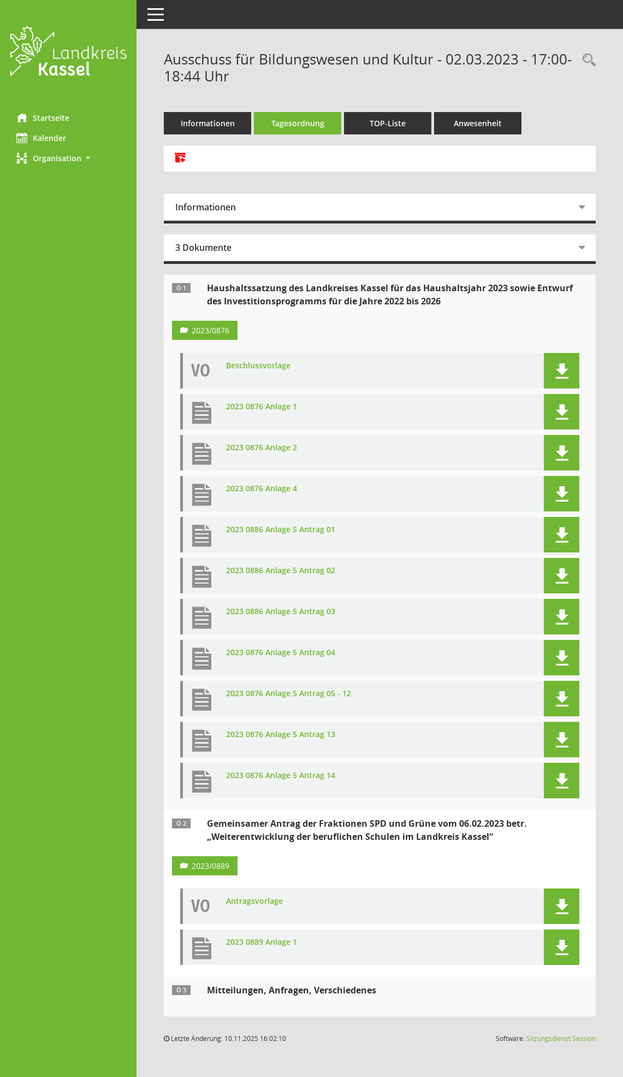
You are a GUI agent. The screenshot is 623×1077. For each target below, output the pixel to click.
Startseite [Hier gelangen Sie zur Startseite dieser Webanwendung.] (42, 117)
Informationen (208, 123)
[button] (68, 158)
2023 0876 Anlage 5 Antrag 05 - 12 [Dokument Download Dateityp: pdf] (288, 693)
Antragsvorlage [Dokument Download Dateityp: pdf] (254, 901)
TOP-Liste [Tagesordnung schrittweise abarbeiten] (388, 123)
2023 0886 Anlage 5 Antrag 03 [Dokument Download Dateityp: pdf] (280, 611)
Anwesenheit (478, 123)
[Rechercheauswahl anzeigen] (586, 60)
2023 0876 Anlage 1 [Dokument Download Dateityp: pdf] (261, 406)
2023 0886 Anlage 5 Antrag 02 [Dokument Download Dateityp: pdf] (280, 570)
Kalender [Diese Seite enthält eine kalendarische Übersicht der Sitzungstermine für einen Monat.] (41, 137)
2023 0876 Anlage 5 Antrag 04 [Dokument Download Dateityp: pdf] (280, 652)
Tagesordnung (297, 123)
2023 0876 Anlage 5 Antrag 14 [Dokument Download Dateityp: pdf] (280, 775)
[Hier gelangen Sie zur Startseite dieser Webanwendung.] (68, 52)
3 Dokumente (203, 248)
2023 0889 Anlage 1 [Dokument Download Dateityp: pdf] (261, 942)
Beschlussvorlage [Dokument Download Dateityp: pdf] (258, 365)
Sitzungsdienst (561, 1038)
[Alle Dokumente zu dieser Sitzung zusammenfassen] (180, 158)
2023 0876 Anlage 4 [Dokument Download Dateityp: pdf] (261, 488)
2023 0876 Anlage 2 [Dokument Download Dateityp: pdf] (261, 447)
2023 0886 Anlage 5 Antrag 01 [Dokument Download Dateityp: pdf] (280, 529)
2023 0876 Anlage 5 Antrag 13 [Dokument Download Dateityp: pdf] (280, 734)
